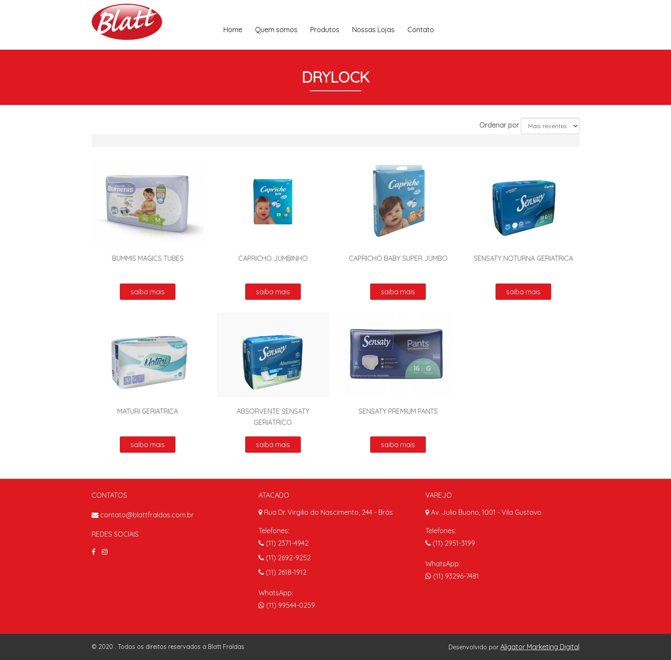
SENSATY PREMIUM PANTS (398, 411)
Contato (420, 29)
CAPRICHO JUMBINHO (273, 258)
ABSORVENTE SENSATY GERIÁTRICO (273, 417)
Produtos (324, 29)
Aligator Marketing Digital (539, 646)
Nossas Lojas (373, 29)
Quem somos (276, 29)
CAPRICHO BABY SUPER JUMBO (398, 258)
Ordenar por (499, 125)
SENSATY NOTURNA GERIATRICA (523, 258)
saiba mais (148, 291)
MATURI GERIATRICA (147, 411)
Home (232, 29)
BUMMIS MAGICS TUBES (148, 258)
